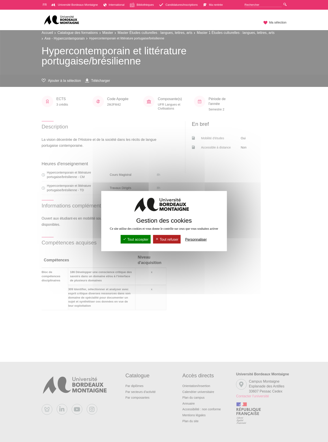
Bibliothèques (142, 5)
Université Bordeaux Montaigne (74, 4)
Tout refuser (166, 239)
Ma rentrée (213, 4)
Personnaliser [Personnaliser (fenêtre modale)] (196, 239)
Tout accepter (135, 239)
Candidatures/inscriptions (178, 4)
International (114, 4)
